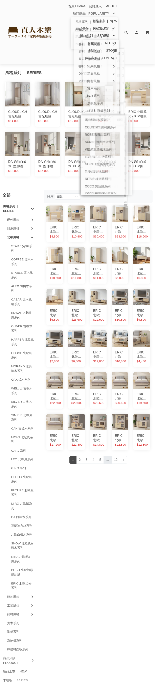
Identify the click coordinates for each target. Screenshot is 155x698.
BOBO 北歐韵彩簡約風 (22, 529)
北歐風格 (20, 194)
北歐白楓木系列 (21, 491)
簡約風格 (20, 553)
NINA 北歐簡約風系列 (21, 516)
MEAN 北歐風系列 (22, 396)
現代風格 (20, 176)
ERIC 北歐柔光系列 (21, 543)
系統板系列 (14, 597)
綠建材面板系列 (17, 606)
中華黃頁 (95, 690)
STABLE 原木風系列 (21, 232)
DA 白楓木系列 (21, 474)
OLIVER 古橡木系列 (21, 285)
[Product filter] (68, 154)
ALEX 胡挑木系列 (21, 245)
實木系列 (13, 580)
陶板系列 (13, 588)
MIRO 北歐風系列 (21, 463)
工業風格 (20, 562)
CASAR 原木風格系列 (21, 259)
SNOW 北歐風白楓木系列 (22, 503)
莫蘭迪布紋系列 (21, 482)
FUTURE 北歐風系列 (22, 449)
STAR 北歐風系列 (21, 205)
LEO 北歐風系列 (22, 416)
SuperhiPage (109, 690)
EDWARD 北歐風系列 (21, 272)
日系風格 (20, 185)
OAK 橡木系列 (20, 336)
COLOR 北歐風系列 (21, 436)
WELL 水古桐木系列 (21, 348)
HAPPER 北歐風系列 (22, 299)
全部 (6, 152)
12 (116, 416)
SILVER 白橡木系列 (21, 361)
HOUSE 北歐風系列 (21, 312)
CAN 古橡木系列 (22, 385)
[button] (126, 32)
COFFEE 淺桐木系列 (22, 219)
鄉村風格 (20, 571)
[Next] (123, 417)
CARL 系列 (18, 407)
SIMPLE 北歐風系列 (21, 374)
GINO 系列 (18, 425)
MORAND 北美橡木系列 (21, 325)
